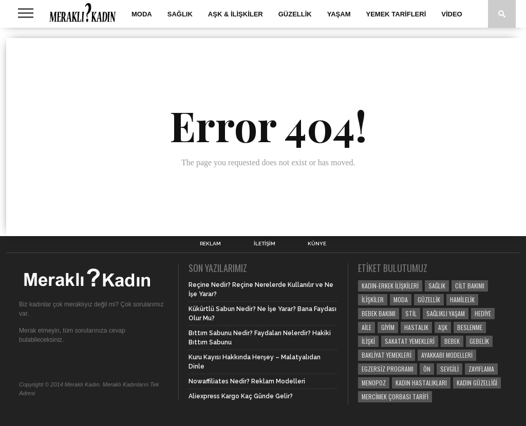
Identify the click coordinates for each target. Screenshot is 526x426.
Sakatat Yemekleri (410, 341)
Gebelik (479, 341)
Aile (366, 327)
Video (451, 14)
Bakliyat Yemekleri (386, 355)
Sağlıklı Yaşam (445, 313)
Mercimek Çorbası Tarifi (395, 396)
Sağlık (180, 14)
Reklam (210, 243)
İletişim (264, 243)
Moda (142, 14)
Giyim (387, 327)
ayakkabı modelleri (447, 355)
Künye (317, 243)
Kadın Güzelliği (477, 382)
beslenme (469, 327)
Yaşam (339, 14)
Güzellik (295, 14)
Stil (411, 313)
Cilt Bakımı (469, 285)
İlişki (368, 341)
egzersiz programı (388, 368)
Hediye (483, 313)
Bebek (452, 341)
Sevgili (449, 368)
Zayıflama (481, 368)
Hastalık (416, 327)
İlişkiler (373, 299)
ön (426, 368)
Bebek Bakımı (379, 313)
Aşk (442, 327)
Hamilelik (462, 299)
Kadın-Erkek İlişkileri (390, 285)
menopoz (374, 382)
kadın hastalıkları (421, 382)
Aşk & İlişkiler (235, 14)
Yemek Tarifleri (396, 14)
